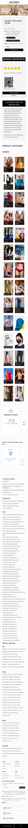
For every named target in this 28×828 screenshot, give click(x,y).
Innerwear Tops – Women (7, 169)
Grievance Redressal (19, 778)
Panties (18, 276)
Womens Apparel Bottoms (18, 310)
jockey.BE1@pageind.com (13, 40)
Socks (6, 259)
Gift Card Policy (5, 775)
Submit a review (14, 93)
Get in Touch (17, 775)
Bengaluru (10, 449)
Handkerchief (8, 347)
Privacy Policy (5, 773)
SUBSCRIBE (22, 787)
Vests (17, 400)
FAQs (16, 773)
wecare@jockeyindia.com (9, 796)
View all (14, 95)
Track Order (17, 763)
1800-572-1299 (7, 798)
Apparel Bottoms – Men (7, 204)
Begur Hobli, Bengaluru (10, 29)
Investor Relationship (6, 763)
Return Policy (5, 778)
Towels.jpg (7, 365)
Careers (4, 766)
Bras (5, 276)
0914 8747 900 (10, 37)
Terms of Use (17, 766)
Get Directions (14, 50)
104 (12, 135)
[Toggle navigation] (2, 2)
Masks (17, 347)
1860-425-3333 (18, 798)
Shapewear (7, 294)
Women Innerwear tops (7, 310)
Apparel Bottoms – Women (7, 187)
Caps (17, 329)
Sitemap (4, 768)
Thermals (18, 294)
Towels (18, 259)
